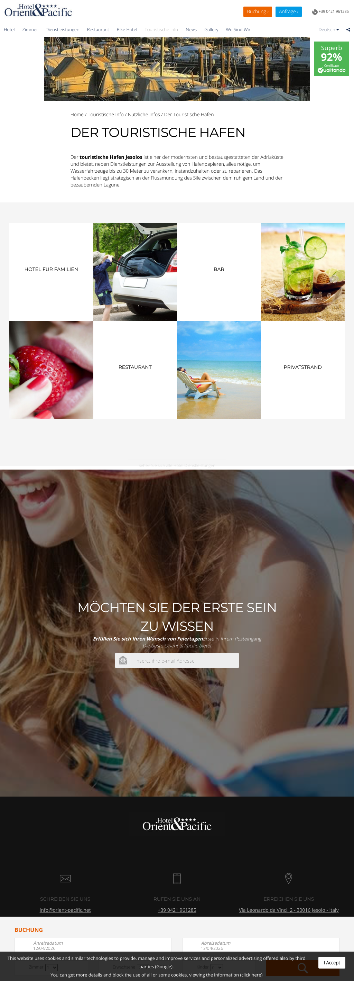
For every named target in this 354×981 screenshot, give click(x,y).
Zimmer (30, 29)
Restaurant (98, 29)
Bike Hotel (127, 29)
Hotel (9, 29)
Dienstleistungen (63, 29)
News (191, 29)
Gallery (211, 29)
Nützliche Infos (144, 114)
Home (77, 114)
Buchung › (258, 11)
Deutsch (328, 29)
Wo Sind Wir (238, 29)
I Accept (332, 963)
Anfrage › (288, 11)
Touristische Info (161, 29)
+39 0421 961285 (330, 12)
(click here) (251, 975)
